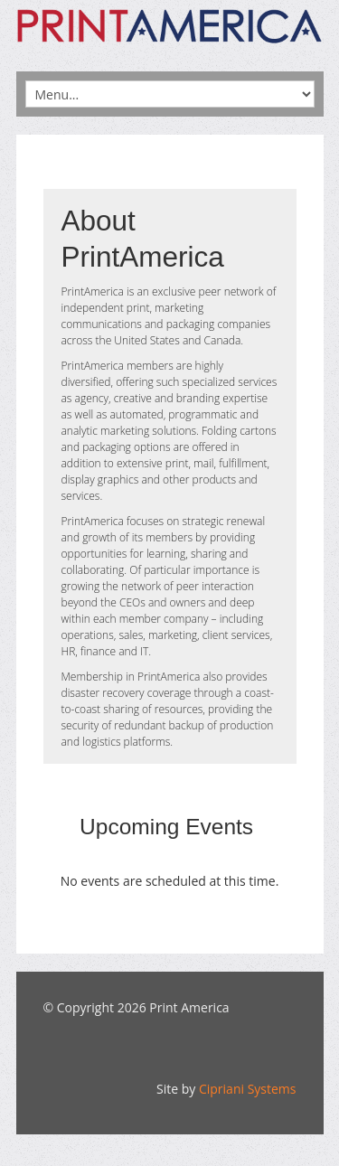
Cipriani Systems (248, 1088)
